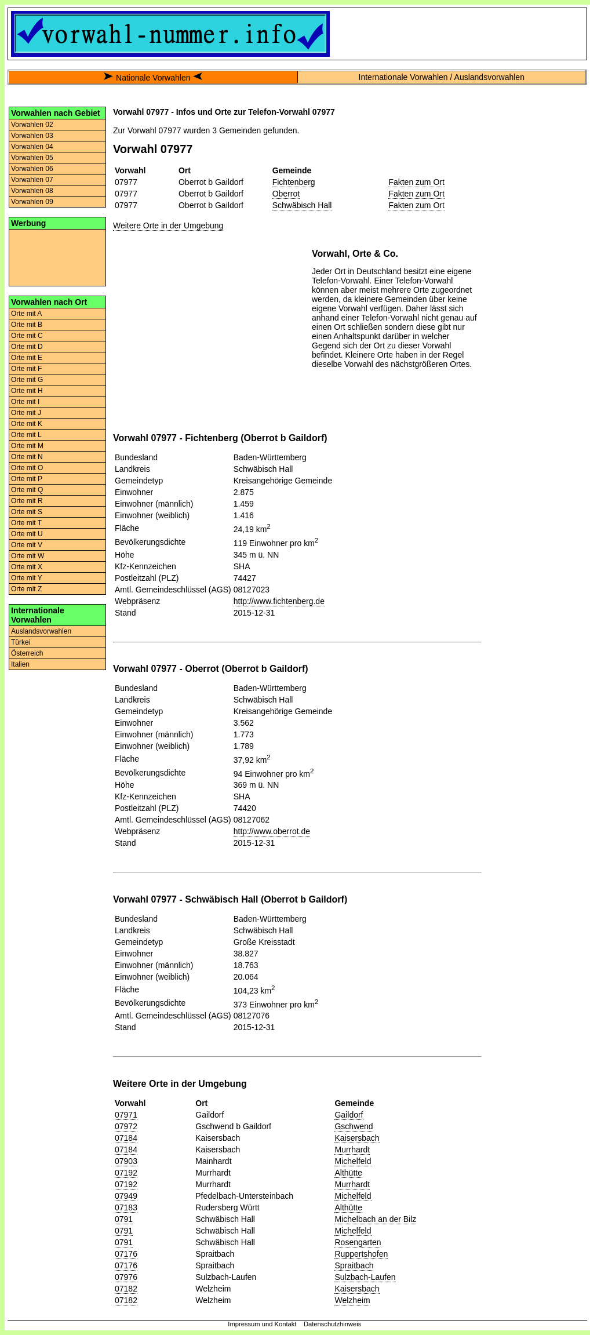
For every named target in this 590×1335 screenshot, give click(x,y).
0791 (124, 1219)
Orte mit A (26, 314)
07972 (126, 1126)
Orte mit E (26, 358)
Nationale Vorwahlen (153, 77)
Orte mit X (26, 567)
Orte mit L (26, 435)
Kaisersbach (356, 1138)
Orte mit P (26, 479)
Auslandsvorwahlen (41, 631)
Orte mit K (26, 424)
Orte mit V (26, 545)
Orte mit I (25, 402)
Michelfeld (352, 1161)
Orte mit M (27, 446)
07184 (126, 1138)
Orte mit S (26, 512)
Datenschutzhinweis (333, 1324)
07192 (126, 1172)
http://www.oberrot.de (272, 831)
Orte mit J (26, 413)
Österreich (27, 653)
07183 (126, 1207)
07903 (126, 1161)
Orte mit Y (26, 578)
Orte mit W (27, 556)
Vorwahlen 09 (32, 202)
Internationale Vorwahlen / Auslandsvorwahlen (442, 77)
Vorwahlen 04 (32, 147)
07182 (126, 1288)
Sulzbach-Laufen (364, 1277)
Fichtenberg (293, 182)
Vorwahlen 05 (32, 158)
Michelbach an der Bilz (375, 1219)
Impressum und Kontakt (262, 1324)
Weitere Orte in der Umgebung (168, 225)
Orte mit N (27, 457)
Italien (20, 664)
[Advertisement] (57, 257)
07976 (126, 1277)
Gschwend (353, 1126)
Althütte (348, 1172)
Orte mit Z (26, 589)
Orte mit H (27, 391)
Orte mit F (26, 369)
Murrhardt (352, 1149)
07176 (126, 1253)
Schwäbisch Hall (302, 205)
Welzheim (352, 1300)
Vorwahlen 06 (32, 169)
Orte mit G (27, 380)
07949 (126, 1196)
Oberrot (286, 193)
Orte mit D (27, 347)
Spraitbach (353, 1265)
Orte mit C (27, 336)
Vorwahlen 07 (32, 180)
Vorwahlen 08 (32, 191)
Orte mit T (26, 523)
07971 (126, 1114)
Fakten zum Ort (416, 182)
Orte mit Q (27, 490)
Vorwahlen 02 (32, 125)
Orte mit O (27, 468)
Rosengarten (357, 1242)
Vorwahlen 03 (32, 136)
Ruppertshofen (361, 1253)
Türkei (20, 642)
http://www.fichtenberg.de (279, 601)
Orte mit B (26, 325)
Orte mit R (27, 501)
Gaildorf (348, 1114)
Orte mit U (27, 534)
